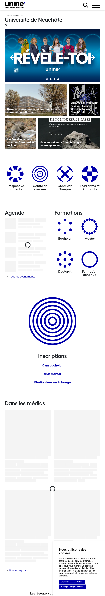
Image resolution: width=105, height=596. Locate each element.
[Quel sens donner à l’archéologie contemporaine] (69, 133)
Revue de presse (19, 570)
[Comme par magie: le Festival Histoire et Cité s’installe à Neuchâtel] (84, 100)
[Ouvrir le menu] (96, 5)
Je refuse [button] (78, 582)
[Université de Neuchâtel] (15, 5)
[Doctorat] (65, 260)
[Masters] (89, 227)
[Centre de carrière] (40, 175)
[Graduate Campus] (65, 175)
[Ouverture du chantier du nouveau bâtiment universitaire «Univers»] (36, 100)
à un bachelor (52, 365)
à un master (52, 374)
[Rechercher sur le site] (85, 5)
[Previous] (12, 57)
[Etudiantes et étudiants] (89, 175)
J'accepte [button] (65, 582)
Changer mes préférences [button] (72, 586)
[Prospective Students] (15, 175)
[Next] (92, 57)
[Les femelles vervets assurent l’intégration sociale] (20, 133)
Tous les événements (22, 276)
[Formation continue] (89, 260)
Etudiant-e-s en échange (52, 382)
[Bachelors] (65, 227)
